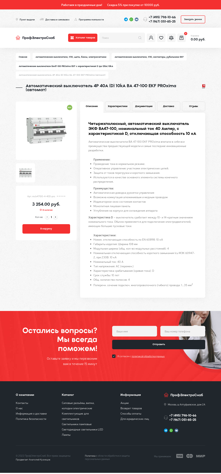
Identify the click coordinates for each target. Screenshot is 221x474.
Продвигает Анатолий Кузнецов (34, 460)
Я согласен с (141, 358)
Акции (124, 404)
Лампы (66, 436)
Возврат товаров (131, 409)
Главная (23, 57)
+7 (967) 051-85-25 (162, 21)
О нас (19, 409)
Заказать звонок (193, 19)
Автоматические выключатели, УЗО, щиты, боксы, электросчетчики (72, 57)
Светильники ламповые (77, 425)
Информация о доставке (31, 414)
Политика (90, 456)
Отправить (158, 346)
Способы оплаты (130, 414)
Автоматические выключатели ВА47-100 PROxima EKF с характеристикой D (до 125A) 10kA (67, 66)
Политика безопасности (31, 420)
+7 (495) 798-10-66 (162, 17)
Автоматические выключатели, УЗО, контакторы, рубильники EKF (151, 57)
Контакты (22, 404)
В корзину (46, 229)
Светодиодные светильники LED (82, 430)
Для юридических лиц (134, 420)
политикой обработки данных (148, 358)
